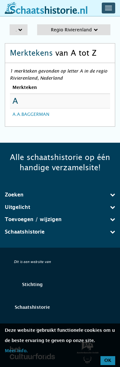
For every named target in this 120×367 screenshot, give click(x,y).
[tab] (60, 195)
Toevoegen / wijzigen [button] (60, 219)
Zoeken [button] (60, 194)
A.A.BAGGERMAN (30, 114)
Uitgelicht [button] (60, 207)
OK (107, 360)
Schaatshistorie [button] (60, 232)
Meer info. (16, 351)
